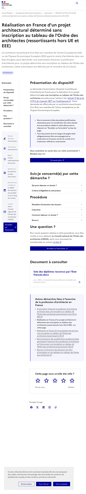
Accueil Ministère (7, 13)
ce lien (56, 242)
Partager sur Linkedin (43, 407)
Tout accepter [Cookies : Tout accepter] (62, 484)
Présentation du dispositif (8, 91)
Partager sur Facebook (31, 407)
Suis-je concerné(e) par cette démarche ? (8, 101)
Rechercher (77, 3)
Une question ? (7, 117)
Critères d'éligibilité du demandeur (46, 190)
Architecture (7, 73)
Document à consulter (8, 125)
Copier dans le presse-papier (55, 407)
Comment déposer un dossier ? (45, 215)
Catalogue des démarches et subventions (29, 13)
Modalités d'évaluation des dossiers (46, 204)
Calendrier (36, 209)
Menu (83, 3)
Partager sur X (37, 407)
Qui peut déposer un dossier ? (44, 185)
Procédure (7, 110)
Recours (35, 220)
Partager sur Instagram (49, 407)
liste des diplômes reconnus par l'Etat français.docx (55, 273)
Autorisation (48, 13)
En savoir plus (56, 160)
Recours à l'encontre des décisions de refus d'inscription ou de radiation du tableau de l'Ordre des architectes (58, 352)
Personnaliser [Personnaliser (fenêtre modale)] (26, 484)
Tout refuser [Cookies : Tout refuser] (44, 484)
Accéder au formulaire (9, 227)
